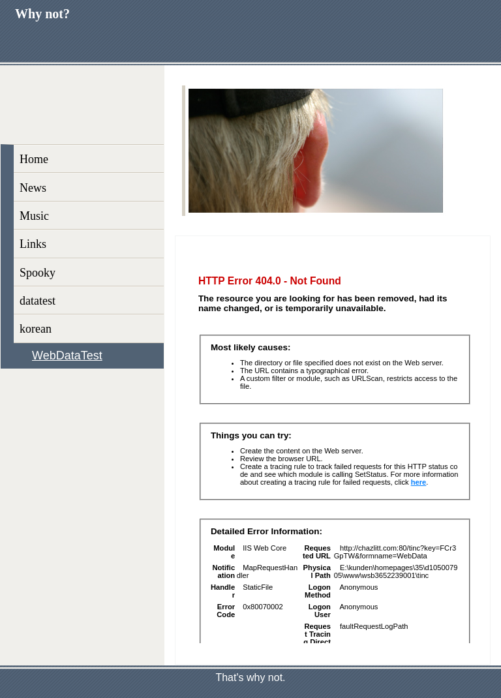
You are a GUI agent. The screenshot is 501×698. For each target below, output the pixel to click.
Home (34, 159)
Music (34, 215)
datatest (37, 300)
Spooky (37, 272)
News (33, 187)
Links (33, 243)
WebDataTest (67, 355)
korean (36, 328)
